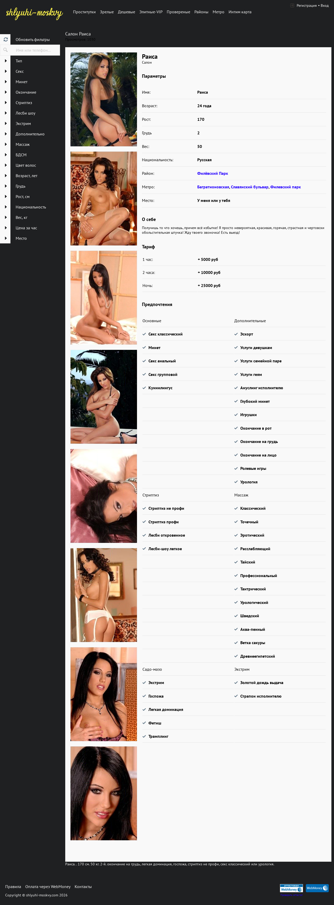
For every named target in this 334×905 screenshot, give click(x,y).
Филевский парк (285, 186)
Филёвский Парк (212, 173)
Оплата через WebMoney (47, 886)
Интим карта (240, 11)
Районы (201, 11)
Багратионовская (213, 186)
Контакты (83, 886)
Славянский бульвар (250, 186)
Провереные (178, 11)
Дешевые (126, 11)
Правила (13, 886)
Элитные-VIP (151, 11)
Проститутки (84, 11)
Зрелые (107, 11)
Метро (218, 11)
